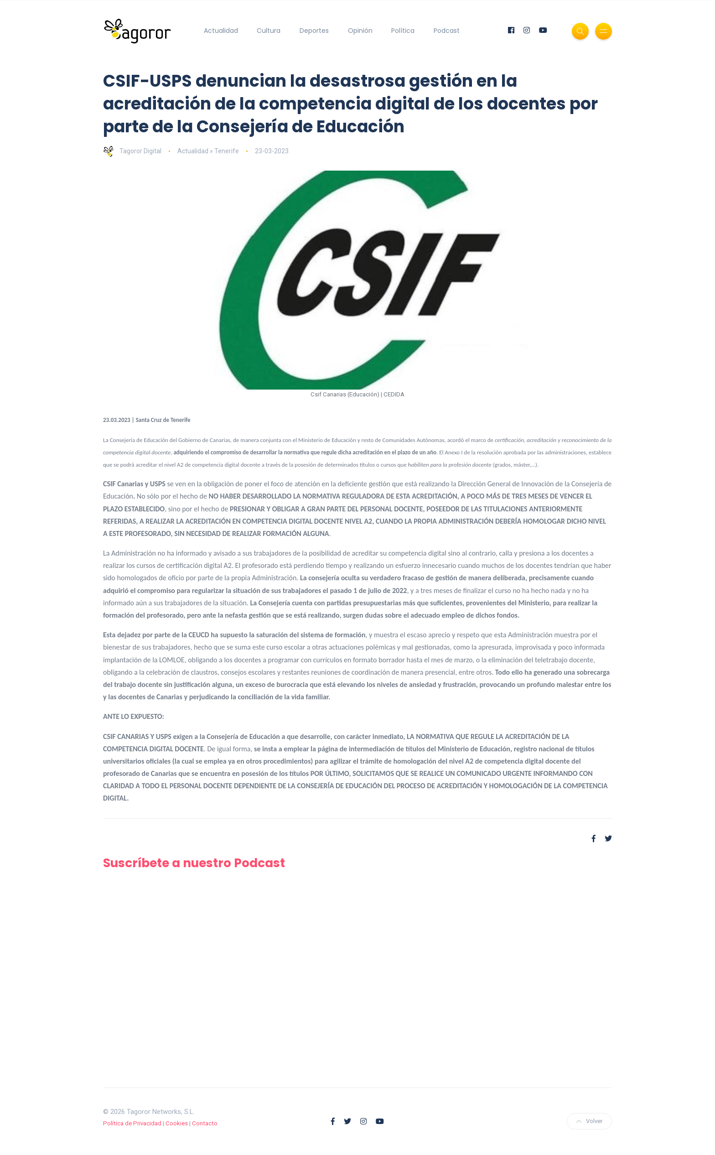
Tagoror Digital (132, 151)
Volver (589, 1121)
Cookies (177, 1123)
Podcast (447, 30)
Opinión (360, 30)
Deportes (314, 30)
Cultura (268, 30)
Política (402, 30)
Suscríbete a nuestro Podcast (201, 863)
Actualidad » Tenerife (208, 151)
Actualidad (221, 30)
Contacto (205, 1123)
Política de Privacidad (132, 1123)
